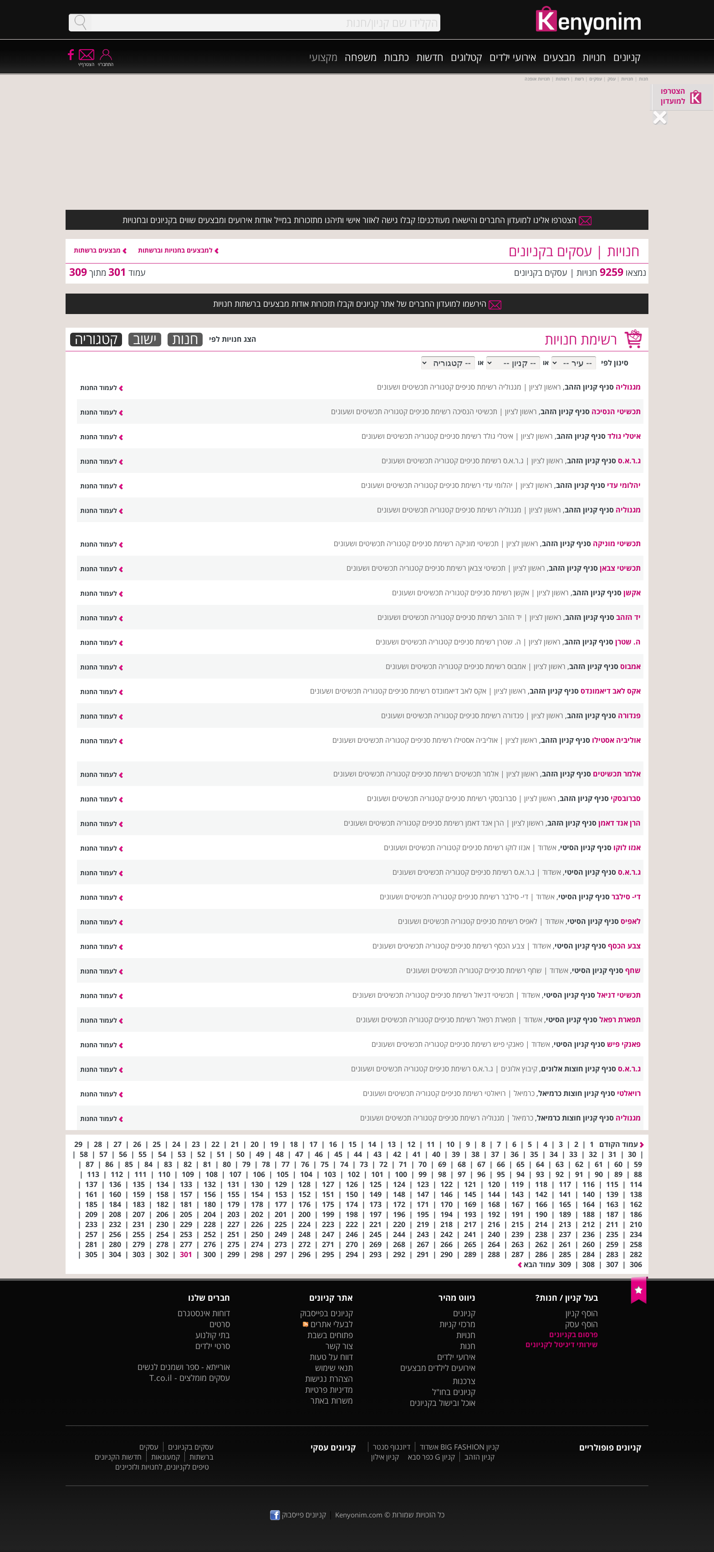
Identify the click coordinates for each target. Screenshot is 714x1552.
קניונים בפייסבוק (326, 1313)
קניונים (627, 57)
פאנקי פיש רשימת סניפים (487, 1044)
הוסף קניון (582, 1313)
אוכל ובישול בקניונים (442, 1402)
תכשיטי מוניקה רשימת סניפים (455, 543)
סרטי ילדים (212, 1345)
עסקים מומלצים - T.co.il (189, 1377)
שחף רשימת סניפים (513, 970)
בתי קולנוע (212, 1334)
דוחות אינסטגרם (204, 1313)
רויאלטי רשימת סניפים (473, 1093)
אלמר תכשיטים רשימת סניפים (455, 774)
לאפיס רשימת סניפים (506, 921)
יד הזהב (628, 617)
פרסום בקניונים (573, 1334)
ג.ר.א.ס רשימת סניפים (492, 461)
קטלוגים (466, 57)
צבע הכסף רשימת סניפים (488, 946)
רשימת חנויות (581, 339)
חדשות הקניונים (118, 1457)
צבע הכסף (624, 946)
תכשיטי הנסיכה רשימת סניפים (453, 411)
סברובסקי (626, 798)
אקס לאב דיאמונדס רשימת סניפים (437, 691)
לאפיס (631, 921)
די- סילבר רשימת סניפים (493, 897)
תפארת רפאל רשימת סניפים (475, 1019)
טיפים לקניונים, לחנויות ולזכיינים (162, 1467)
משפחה (361, 57)
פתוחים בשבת (330, 1334)
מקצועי (323, 57)
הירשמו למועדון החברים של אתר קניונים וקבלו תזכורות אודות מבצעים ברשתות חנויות (357, 303)
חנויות (594, 57)
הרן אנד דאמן (619, 823)
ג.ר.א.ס (629, 461)
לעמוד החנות (101, 387)
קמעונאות (165, 1457)
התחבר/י (105, 61)
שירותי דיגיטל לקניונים (561, 1344)
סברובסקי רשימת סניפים (480, 798)
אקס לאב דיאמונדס (611, 691)
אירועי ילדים (513, 57)
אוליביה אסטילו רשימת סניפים (454, 740)
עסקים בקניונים (191, 1447)
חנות (185, 339)
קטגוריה (96, 339)
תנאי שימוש (334, 1367)
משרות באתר (332, 1400)
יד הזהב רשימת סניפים (489, 617)
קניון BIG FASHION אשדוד (459, 1447)
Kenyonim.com (358, 1514)
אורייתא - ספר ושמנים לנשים (184, 1366)
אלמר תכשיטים (617, 774)
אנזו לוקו (627, 847)
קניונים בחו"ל (453, 1391)
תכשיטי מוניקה (617, 543)
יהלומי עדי (624, 485)
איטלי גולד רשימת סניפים (476, 436)
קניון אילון (385, 1457)
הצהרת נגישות (329, 1378)
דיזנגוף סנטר (391, 1447)
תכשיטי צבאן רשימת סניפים (465, 568)
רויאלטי (629, 1093)
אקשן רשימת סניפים (499, 593)
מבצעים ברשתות (100, 250)
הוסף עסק (581, 1324)
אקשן (632, 593)
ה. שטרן (628, 642)
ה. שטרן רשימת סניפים (487, 642)
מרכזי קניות (457, 1324)
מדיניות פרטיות (329, 1389)
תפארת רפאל (620, 1019)
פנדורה (629, 715)
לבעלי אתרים (327, 1324)
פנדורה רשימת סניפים (491, 715)
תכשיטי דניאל (619, 995)
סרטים (219, 1324)
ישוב (145, 339)
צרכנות (464, 1380)
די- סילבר (626, 897)
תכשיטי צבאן (620, 568)
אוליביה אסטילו (616, 740)
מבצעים (559, 57)
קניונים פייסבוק (298, 1515)
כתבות (396, 57)
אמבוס (630, 666)
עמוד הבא (536, 1264)
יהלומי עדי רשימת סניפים (476, 485)
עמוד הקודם (621, 1144)
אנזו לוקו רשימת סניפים (496, 847)
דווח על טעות (331, 1356)
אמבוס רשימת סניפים (495, 666)
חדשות (430, 57)
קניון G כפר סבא (431, 1457)
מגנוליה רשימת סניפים (488, 387)
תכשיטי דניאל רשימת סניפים (472, 995)
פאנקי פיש (624, 1044)
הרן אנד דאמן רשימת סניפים (463, 823)
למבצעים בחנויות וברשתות (178, 250)
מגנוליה (628, 387)
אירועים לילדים (451, 1367)
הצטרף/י (86, 61)
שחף (633, 970)
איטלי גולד (624, 436)
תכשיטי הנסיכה (616, 411)
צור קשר (339, 1345)
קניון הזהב (479, 1457)
